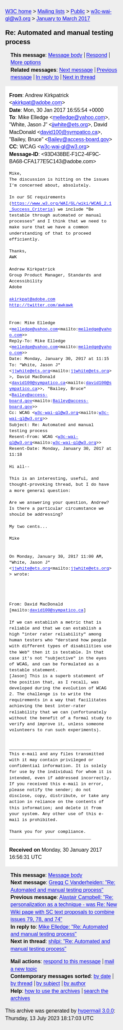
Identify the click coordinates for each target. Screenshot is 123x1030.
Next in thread (79, 77)
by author (75, 983)
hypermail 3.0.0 (95, 1011)
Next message (76, 70)
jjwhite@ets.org (70, 124)
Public (78, 11)
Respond (96, 55)
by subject (48, 983)
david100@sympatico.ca (69, 132)
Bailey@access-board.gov (78, 139)
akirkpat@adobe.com (37, 102)
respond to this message (71, 961)
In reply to (47, 77)
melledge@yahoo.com (79, 117)
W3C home (18, 11)
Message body (65, 55)
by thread (21, 983)
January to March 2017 (63, 18)
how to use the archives (52, 991)
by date (102, 976)
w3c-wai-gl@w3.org (64, 146)
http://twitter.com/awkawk (41, 305)
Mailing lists (51, 11)
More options (25, 62)
